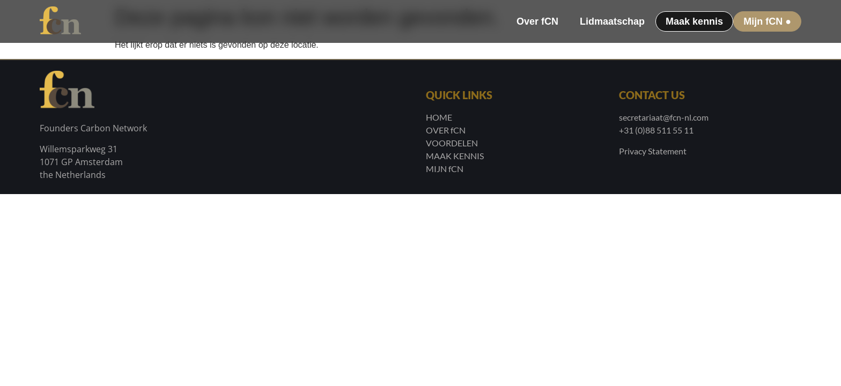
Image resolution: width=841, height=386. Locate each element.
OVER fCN (446, 130)
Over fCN (537, 21)
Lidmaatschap (612, 21)
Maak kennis (694, 21)
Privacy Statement (653, 151)
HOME (439, 117)
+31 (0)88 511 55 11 (656, 130)
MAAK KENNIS (455, 156)
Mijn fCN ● (767, 21)
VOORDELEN (452, 143)
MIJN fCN (444, 169)
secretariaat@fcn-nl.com (664, 117)
